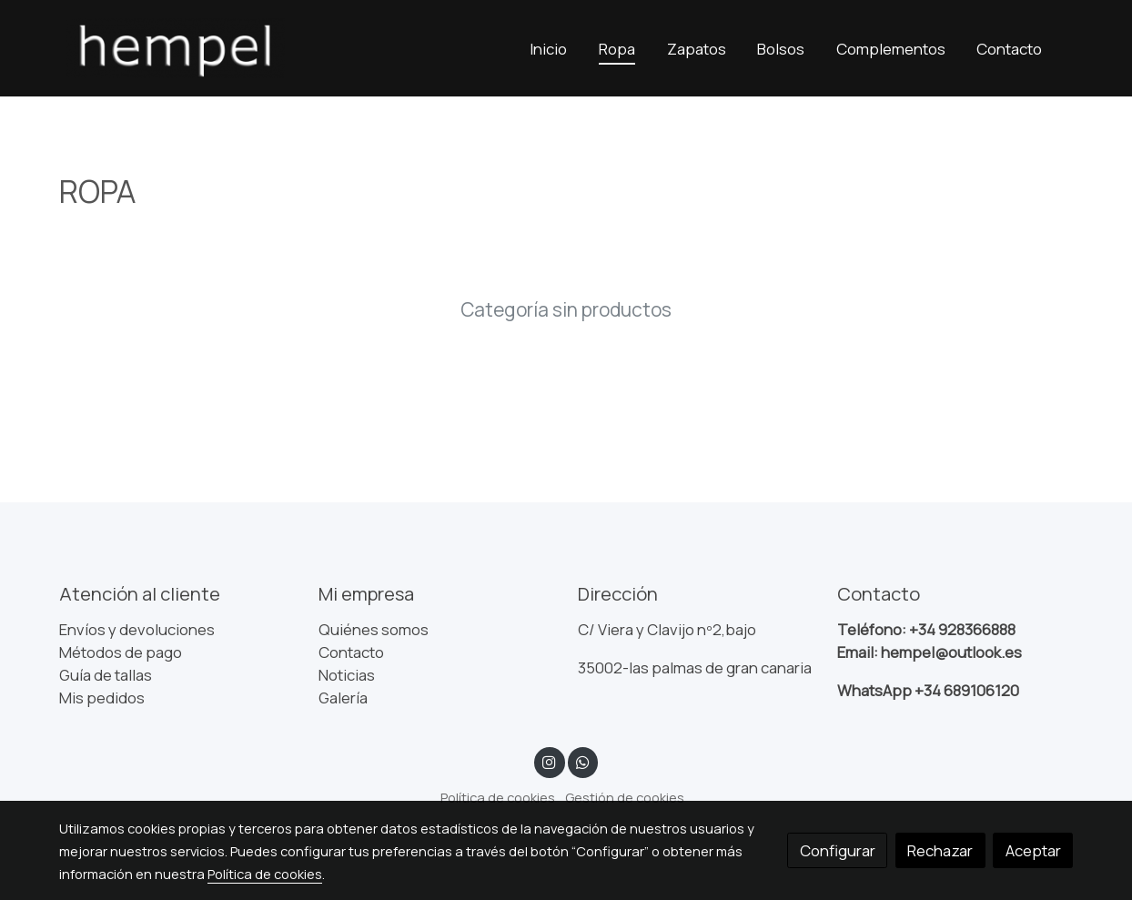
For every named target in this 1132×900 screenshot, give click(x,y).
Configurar (837, 850)
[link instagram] (549, 761)
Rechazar (940, 850)
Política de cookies (497, 797)
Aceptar (1033, 850)
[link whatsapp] (582, 761)
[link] (175, 48)
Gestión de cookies (624, 797)
